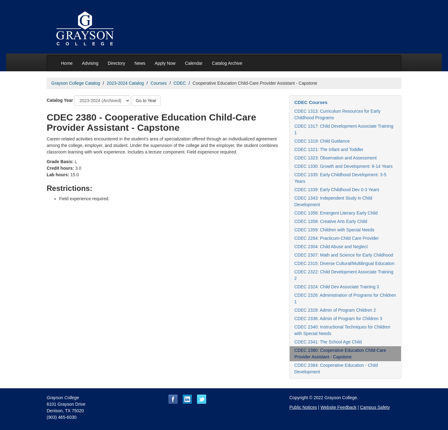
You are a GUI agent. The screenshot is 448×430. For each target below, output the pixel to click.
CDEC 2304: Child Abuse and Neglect (331, 246)
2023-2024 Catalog (125, 83)
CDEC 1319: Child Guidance (322, 141)
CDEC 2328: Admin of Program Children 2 (335, 310)
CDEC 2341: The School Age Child (328, 341)
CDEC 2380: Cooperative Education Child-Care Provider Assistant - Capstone (340, 353)
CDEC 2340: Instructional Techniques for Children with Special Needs (342, 330)
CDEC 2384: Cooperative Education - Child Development (336, 368)
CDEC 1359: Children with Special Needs (334, 229)
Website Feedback (338, 407)
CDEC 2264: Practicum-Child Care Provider (336, 238)
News (139, 63)
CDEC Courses (311, 102)
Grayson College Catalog (75, 83)
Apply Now (165, 63)
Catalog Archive (227, 63)
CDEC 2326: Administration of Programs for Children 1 (345, 298)
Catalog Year (60, 100)
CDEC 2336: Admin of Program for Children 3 (338, 318)
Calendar (194, 63)
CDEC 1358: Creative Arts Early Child (330, 221)
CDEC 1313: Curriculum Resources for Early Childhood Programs (337, 114)
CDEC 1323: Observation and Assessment (335, 157)
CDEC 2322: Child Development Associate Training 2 (343, 275)
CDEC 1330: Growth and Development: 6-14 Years (343, 166)
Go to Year (146, 100)
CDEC (180, 83)
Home (66, 63)
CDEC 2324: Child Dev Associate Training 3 (336, 286)
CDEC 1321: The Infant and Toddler (328, 149)
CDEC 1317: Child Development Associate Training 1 (343, 129)
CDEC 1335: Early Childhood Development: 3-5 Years (340, 178)
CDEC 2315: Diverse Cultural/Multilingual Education (344, 263)
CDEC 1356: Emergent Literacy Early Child (336, 212)
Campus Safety (375, 407)
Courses (159, 83)
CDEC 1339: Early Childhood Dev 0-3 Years (336, 189)
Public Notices (303, 407)
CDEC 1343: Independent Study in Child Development (333, 201)
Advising (90, 63)
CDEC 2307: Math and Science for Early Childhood (343, 255)
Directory (116, 63)
